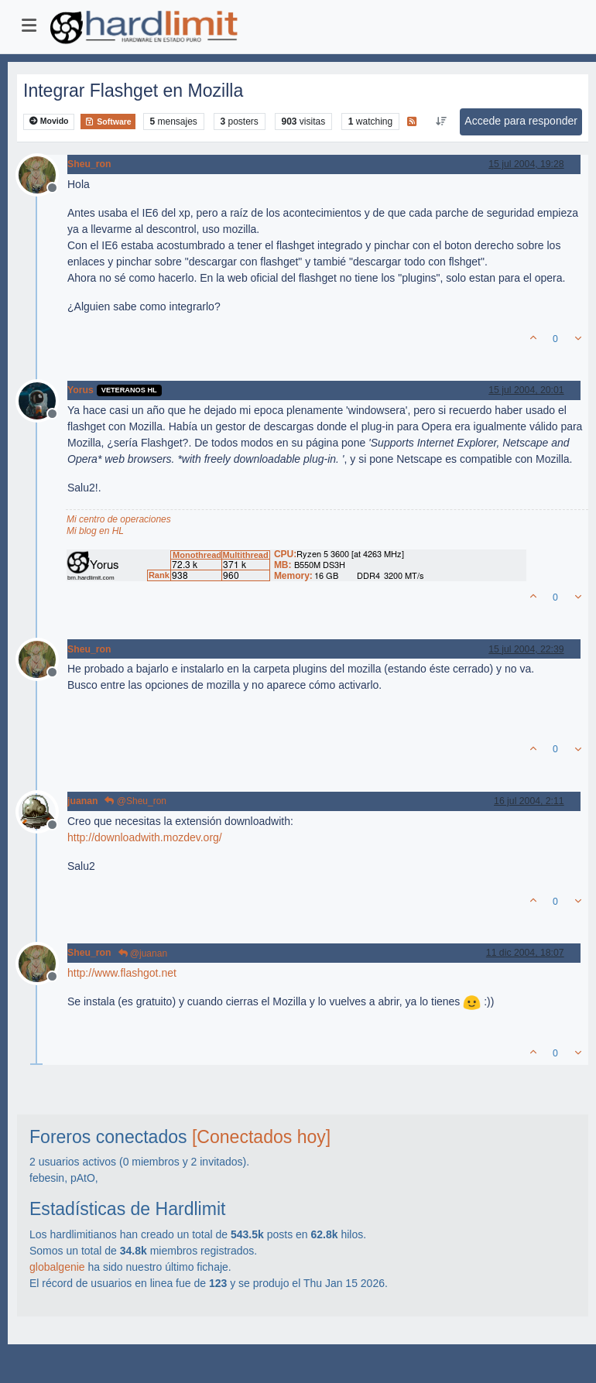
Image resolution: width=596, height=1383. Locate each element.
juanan (82, 801)
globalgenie (57, 1267)
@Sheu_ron (135, 801)
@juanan (143, 953)
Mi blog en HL (95, 530)
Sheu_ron (89, 164)
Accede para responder (520, 121)
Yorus (80, 390)
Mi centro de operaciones (119, 519)
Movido (49, 121)
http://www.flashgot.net (121, 973)
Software (107, 121)
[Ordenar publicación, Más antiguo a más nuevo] (441, 121)
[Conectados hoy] (261, 1137)
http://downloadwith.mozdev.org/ (144, 837)
